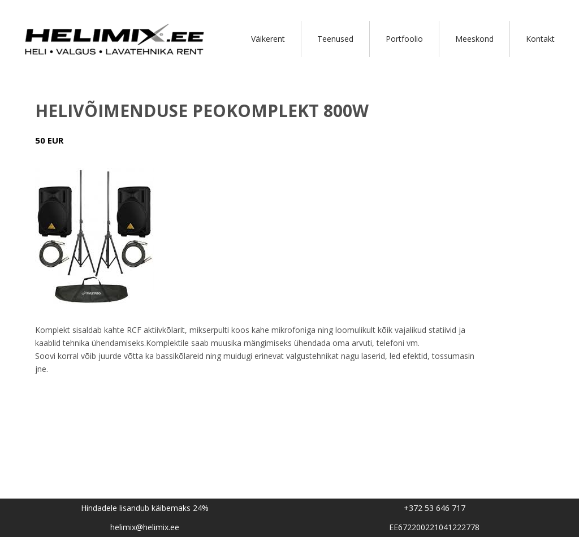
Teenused (335, 38)
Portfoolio (404, 38)
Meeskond (474, 38)
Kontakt (540, 38)
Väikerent (268, 38)
